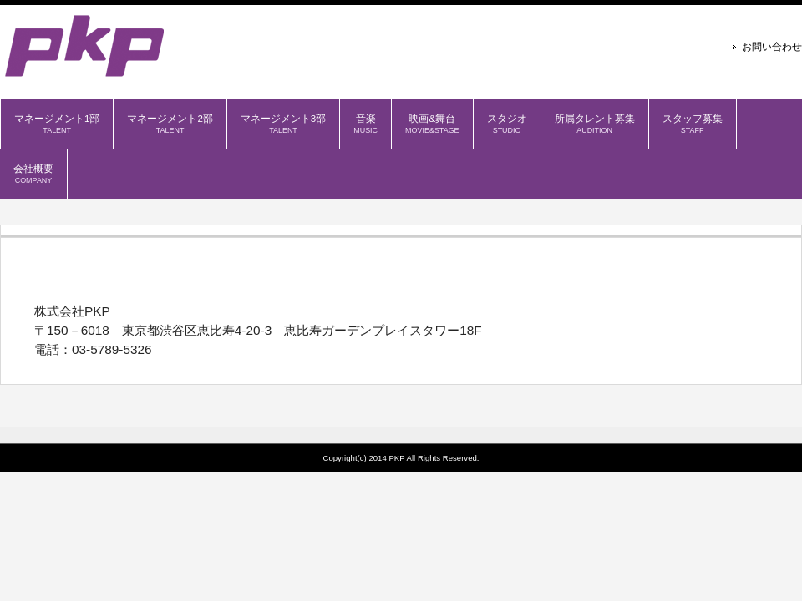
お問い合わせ (772, 47)
